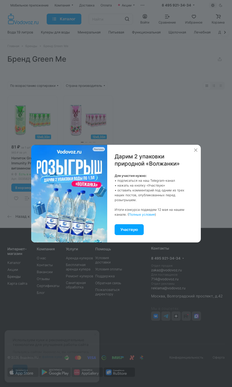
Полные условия (142, 214)
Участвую (129, 229)
